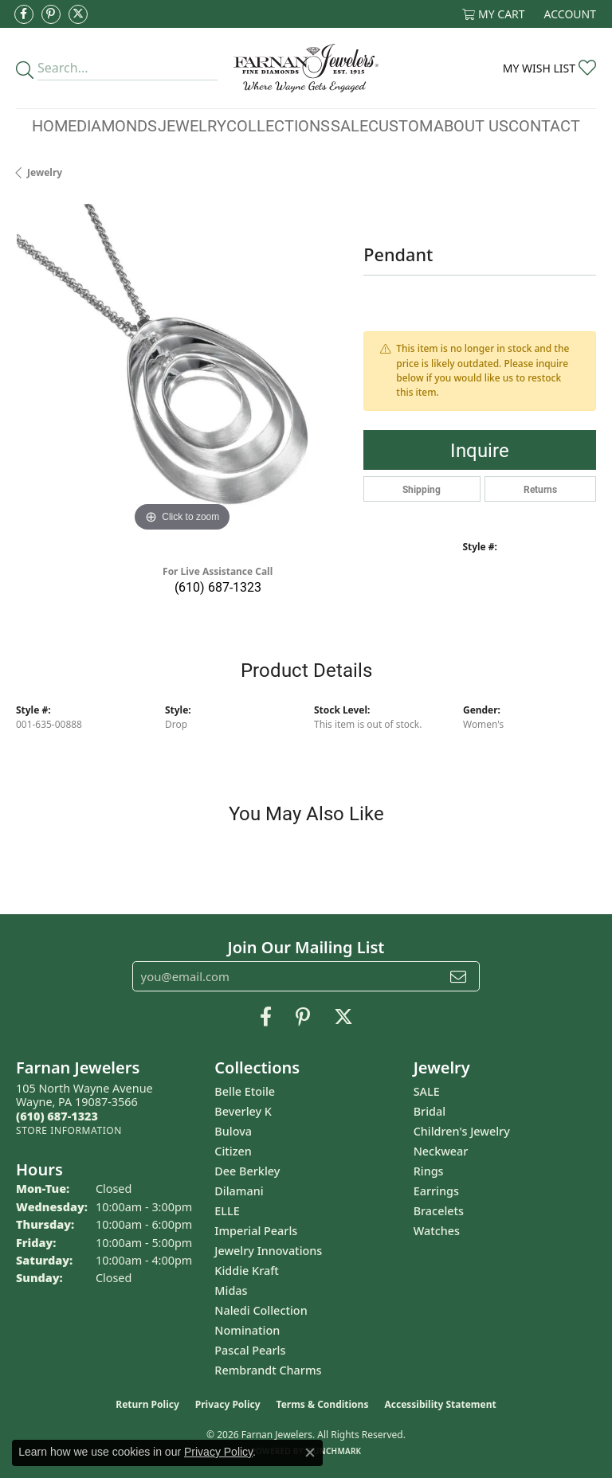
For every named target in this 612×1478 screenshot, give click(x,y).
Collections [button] (278, 125)
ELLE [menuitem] (226, 1210)
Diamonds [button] (116, 125)
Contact (544, 125)
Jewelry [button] (192, 125)
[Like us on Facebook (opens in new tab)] (23, 14)
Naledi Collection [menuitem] (260, 1310)
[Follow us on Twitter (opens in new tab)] (78, 14)
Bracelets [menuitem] (439, 1210)
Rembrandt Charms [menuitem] (267, 1370)
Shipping (421, 489)
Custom (400, 125)
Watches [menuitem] (437, 1230)
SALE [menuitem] (427, 1091)
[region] (181, 369)
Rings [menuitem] (429, 1171)
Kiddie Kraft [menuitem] (246, 1270)
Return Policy (147, 1404)
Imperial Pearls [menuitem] (255, 1230)
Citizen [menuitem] (233, 1151)
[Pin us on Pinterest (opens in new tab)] (51, 14)
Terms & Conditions (323, 1404)
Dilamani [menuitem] (238, 1190)
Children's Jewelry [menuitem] (462, 1131)
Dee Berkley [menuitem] (247, 1171)
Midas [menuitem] (230, 1290)
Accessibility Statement (440, 1404)
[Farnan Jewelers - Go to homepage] (306, 68)
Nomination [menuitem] (247, 1330)
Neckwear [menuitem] (441, 1151)
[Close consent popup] (310, 1452)
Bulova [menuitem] (233, 1131)
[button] (493, 14)
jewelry (44, 172)
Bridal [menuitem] (429, 1111)
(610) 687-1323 (218, 586)
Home (54, 125)
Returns (540, 489)
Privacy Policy (228, 1404)
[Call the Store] (57, 1116)
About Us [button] (471, 125)
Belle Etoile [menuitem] (244, 1091)
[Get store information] (69, 1130)
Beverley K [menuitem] (243, 1111)
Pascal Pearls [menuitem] (249, 1350)
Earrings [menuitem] (436, 1190)
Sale (349, 125)
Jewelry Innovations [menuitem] (268, 1250)
